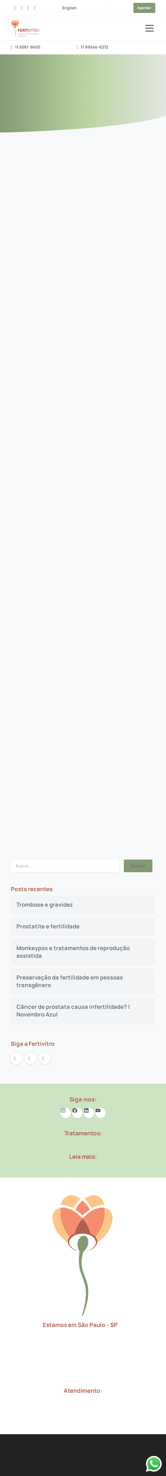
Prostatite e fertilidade (48, 926)
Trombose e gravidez (44, 904)
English (69, 8)
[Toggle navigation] (149, 28)
